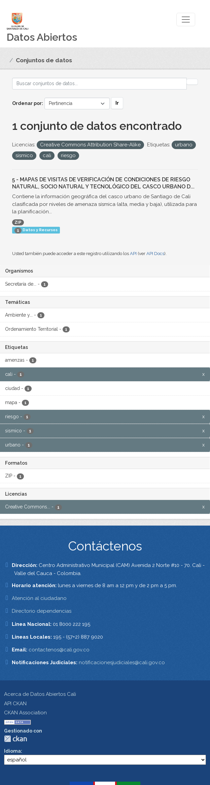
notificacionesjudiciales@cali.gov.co (122, 662)
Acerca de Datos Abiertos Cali (40, 694)
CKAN (15, 738)
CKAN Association (25, 713)
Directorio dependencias (41, 611)
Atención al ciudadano (39, 598)
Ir (117, 103)
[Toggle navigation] (185, 19)
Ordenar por (27, 103)
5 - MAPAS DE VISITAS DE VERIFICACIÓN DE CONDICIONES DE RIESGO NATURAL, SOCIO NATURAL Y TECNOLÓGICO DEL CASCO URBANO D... (103, 183)
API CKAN (15, 704)
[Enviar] (192, 82)
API (133, 253)
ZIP (18, 222)
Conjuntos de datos (44, 60)
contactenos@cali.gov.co (59, 650)
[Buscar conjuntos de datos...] (99, 84)
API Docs (155, 253)
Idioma (12, 751)
